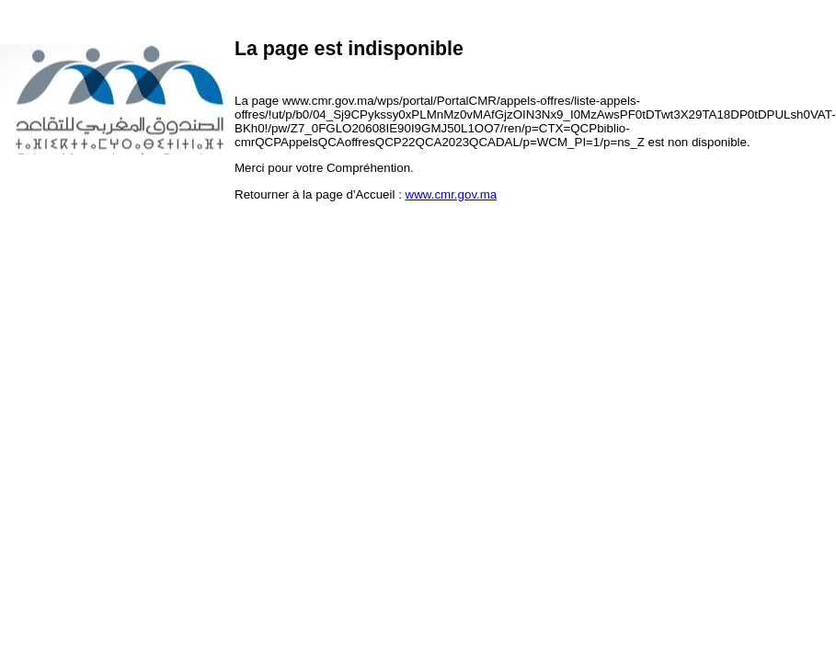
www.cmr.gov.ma (452, 194)
